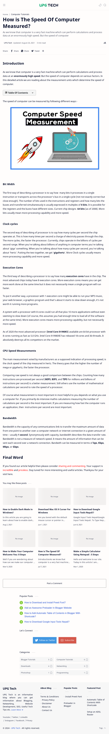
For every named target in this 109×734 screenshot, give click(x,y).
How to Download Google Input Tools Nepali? (86, 511)
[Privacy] (29, 720)
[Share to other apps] (43, 51)
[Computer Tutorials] (72, 659)
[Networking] (72, 666)
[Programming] (72, 672)
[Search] (105, 5)
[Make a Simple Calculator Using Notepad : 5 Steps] (89, 538)
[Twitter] (15, 717)
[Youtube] (6, 717)
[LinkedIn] (24, 717)
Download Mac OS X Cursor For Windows (54, 511)
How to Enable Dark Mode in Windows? (18, 511)
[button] (100, 5)
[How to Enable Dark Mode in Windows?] (19, 496)
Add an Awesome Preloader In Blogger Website (48, 608)
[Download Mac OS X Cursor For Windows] (54, 496)
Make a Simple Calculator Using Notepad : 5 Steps (86, 553)
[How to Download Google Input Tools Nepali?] (89, 496)
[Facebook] (20, 720)
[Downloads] (37, 666)
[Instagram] (9, 720)
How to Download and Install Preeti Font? (45, 602)
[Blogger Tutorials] (37, 659)
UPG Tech (15, 728)
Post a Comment (54, 583)
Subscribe (67, 640)
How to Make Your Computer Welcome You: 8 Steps (18, 553)
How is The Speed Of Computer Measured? (49, 553)
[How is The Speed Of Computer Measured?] (54, 538)
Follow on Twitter (45, 640)
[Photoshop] (37, 672)
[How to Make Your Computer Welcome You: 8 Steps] (19, 538)
